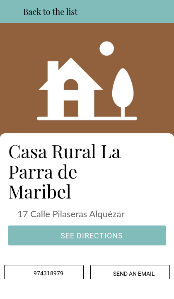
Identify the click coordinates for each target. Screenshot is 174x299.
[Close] (12, 12)
